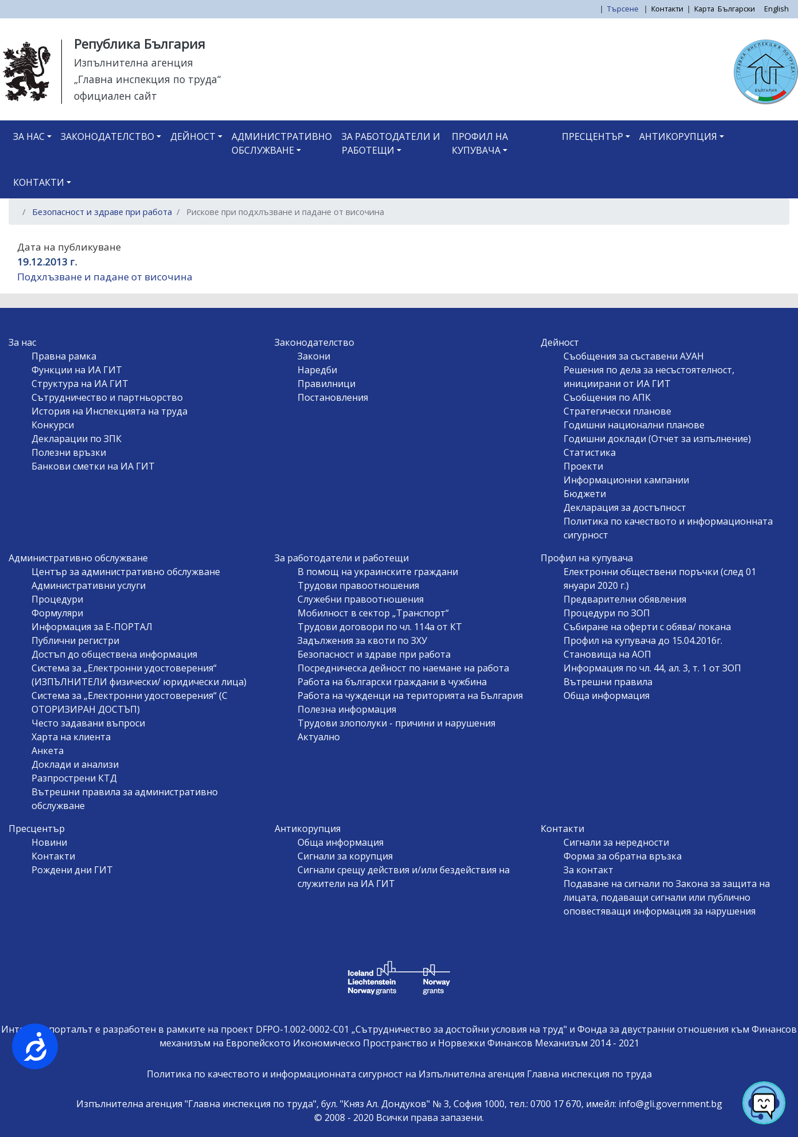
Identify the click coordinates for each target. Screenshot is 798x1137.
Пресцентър (592, 136)
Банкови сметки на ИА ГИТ (93, 466)
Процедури (57, 599)
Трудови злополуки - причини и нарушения (396, 723)
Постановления (333, 397)
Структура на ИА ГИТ (80, 383)
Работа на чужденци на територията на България (410, 695)
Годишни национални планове (634, 425)
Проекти (583, 466)
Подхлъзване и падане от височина (105, 276)
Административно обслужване (282, 143)
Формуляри (57, 613)
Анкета (48, 750)
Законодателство (107, 136)
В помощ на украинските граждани (378, 571)
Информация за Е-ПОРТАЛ (92, 626)
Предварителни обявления (625, 599)
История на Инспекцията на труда (109, 411)
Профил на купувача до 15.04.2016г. (643, 640)
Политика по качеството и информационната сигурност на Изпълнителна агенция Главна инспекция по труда (399, 1074)
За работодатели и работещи (391, 143)
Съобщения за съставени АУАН (634, 356)
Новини (49, 842)
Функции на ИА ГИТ (77, 370)
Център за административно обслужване (126, 571)
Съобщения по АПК (607, 397)
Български (736, 8)
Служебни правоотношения (361, 599)
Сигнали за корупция (345, 856)
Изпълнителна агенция (133, 62)
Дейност (193, 136)
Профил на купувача (480, 143)
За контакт (588, 870)
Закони (314, 356)
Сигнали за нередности (616, 842)
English (776, 8)
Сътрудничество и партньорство (107, 397)
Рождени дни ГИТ (72, 870)
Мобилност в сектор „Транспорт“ (373, 613)
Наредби (317, 370)
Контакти (667, 8)
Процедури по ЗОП (607, 613)
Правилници (326, 383)
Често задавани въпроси (88, 723)
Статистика (590, 452)
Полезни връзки (69, 452)
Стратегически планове (617, 411)
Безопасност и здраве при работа (102, 211)
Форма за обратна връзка (623, 856)
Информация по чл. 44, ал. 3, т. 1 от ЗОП (652, 668)
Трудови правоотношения (358, 585)
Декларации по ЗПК (77, 438)
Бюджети (585, 493)
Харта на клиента (71, 736)
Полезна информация (347, 709)
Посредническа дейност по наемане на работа (403, 668)
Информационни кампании (626, 480)
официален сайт (115, 96)
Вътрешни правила (608, 681)
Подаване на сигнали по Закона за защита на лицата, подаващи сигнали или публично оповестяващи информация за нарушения (667, 897)
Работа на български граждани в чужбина (392, 681)
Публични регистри (75, 640)
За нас (29, 136)
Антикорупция (678, 136)
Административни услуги (89, 585)
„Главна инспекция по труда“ (147, 79)
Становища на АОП (607, 654)
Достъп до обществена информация (114, 654)
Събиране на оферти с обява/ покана (647, 626)
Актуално (319, 736)
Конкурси (53, 425)
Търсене (623, 8)
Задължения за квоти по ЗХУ (362, 640)
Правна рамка (64, 356)
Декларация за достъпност (625, 507)
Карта (704, 8)
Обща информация (607, 695)
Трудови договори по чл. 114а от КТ (380, 626)
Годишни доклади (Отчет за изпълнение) (657, 438)
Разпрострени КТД (74, 778)
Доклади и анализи (75, 764)
